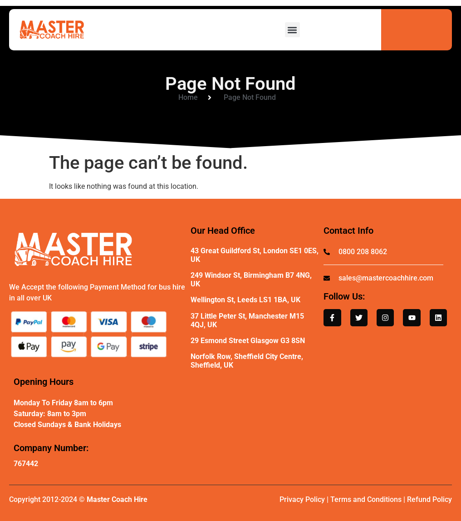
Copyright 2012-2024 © (78, 499)
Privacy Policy (302, 499)
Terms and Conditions (366, 499)
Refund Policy (429, 499)
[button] (292, 29)
